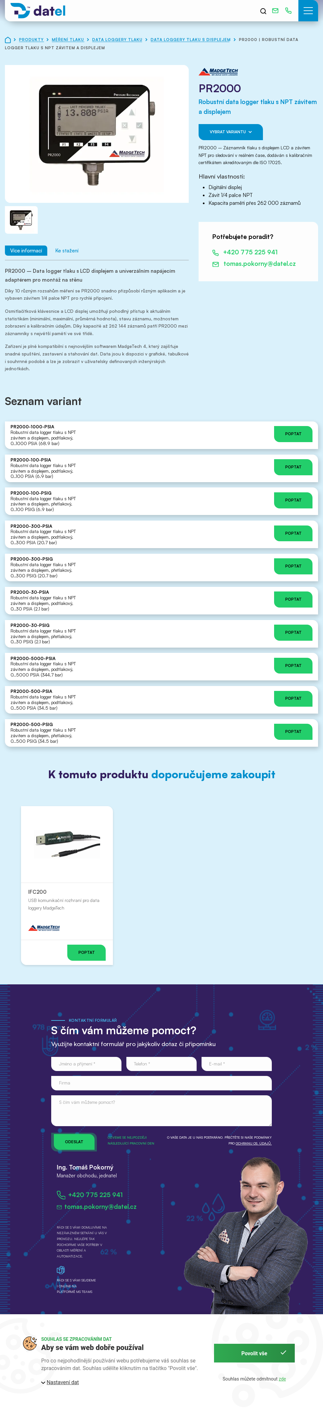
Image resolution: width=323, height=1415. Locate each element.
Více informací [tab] (26, 250)
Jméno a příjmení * (77, 1063)
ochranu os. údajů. (254, 1143)
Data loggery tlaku (118, 39)
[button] (308, 10)
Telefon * (142, 1063)
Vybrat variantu (231, 132)
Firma (64, 1082)
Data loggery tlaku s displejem (191, 39)
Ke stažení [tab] (66, 250)
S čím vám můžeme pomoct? (87, 1102)
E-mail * (217, 1063)
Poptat (293, 433)
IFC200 (37, 892)
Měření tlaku (68, 39)
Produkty (32, 39)
